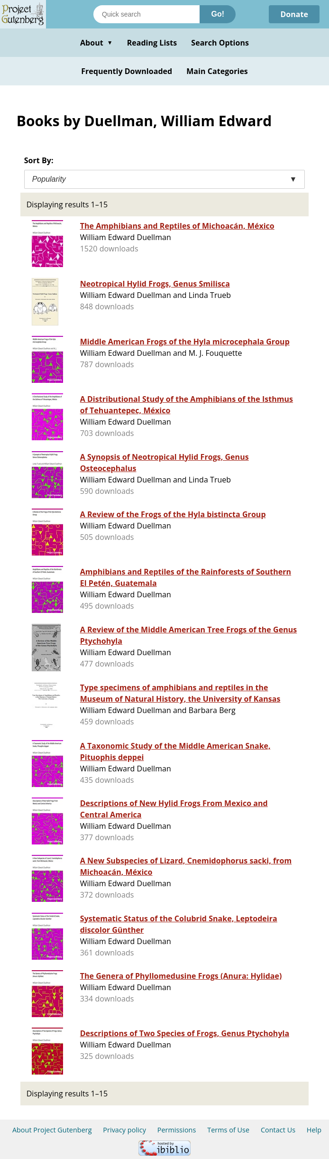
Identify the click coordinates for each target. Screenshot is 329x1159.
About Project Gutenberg (52, 1129)
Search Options (220, 42)
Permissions (176, 1129)
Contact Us (278, 1129)
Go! (217, 14)
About (96, 42)
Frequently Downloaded (126, 71)
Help (314, 1129)
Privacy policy (124, 1129)
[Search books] (146, 14)
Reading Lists (152, 42)
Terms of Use (228, 1129)
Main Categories (217, 71)
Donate (294, 14)
